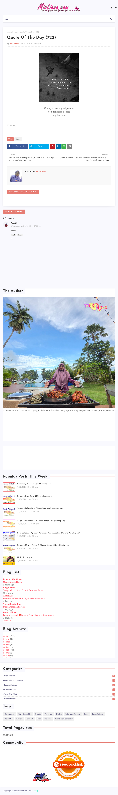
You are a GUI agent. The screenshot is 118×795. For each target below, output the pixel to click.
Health (59, 714)
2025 (8, 636)
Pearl (16, 32)
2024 (8, 650)
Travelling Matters (59, 694)
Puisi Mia (8, 719)
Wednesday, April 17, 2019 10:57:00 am (26, 226)
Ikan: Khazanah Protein (14, 607)
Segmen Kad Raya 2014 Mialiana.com (34, 496)
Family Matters (59, 685)
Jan (8, 647)
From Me (48, 714)
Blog (36, 791)
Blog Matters (59, 676)
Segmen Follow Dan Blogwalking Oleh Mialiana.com (40, 508)
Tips (39, 719)
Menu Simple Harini (12, 582)
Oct (8, 653)
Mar (8, 641)
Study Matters (59, 689)
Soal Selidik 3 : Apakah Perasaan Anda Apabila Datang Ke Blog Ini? (48, 533)
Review (19, 719)
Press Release (97, 714)
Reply (14, 235)
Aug (8, 655)
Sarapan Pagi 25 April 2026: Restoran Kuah (23, 590)
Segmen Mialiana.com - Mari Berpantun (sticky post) (41, 521)
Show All (8, 620)
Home (9, 32)
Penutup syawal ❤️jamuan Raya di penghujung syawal (28, 615)
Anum (14, 223)
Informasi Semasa (72, 714)
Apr (8, 639)
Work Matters (59, 699)
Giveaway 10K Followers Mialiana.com (34, 484)
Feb (8, 644)
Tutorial (48, 719)
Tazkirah (29, 719)
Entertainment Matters (59, 680)
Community (10, 714)
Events (38, 714)
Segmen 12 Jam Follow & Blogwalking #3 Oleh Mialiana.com (44, 545)
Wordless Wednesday (64, 719)
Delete (20, 235)
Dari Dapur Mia (24, 714)
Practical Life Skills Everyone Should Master (24, 598)
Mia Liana (14, 43)
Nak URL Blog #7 (25, 557)
